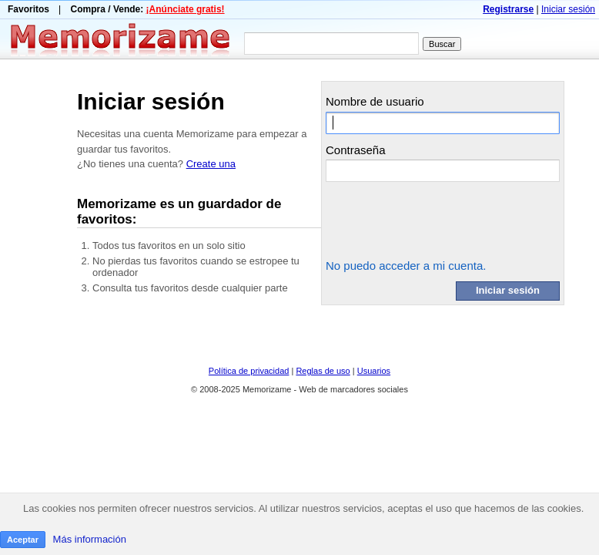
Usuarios (373, 370)
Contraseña (356, 149)
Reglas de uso (323, 370)
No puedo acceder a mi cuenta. (406, 265)
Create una (211, 164)
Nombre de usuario (375, 101)
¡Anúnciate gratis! (185, 9)
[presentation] (443, 220)
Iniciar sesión (568, 9)
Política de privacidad (249, 370)
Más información (89, 539)
